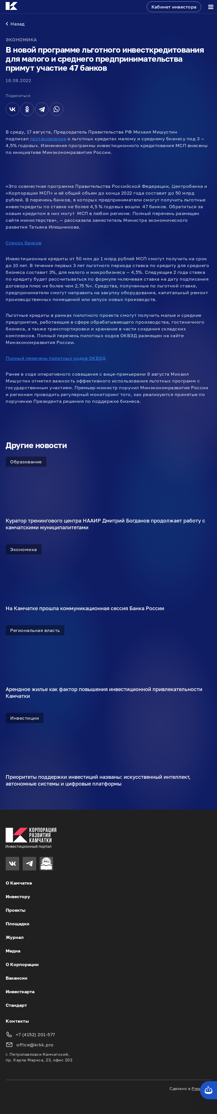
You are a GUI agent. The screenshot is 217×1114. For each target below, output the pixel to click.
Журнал (15, 937)
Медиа (13, 951)
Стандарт (16, 1005)
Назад (15, 23)
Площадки (17, 923)
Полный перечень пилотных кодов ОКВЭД (56, 358)
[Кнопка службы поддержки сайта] (208, 1090)
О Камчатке (19, 883)
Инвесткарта (20, 991)
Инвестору (18, 896)
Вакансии (16, 978)
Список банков (24, 243)
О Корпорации (22, 964)
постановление (48, 138)
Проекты (15, 910)
